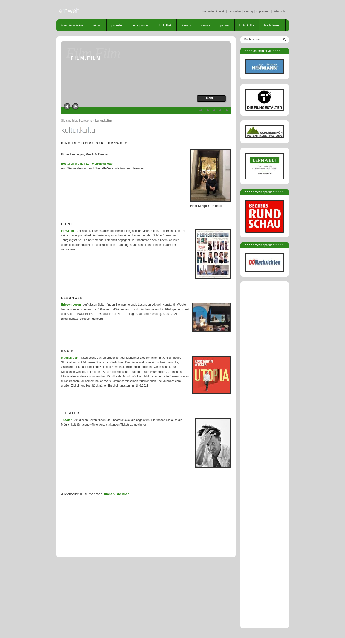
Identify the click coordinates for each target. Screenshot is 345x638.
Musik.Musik (69, 357)
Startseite (207, 11)
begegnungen (140, 25)
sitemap (248, 11)
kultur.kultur (246, 25)
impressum (263, 11)
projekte (116, 25)
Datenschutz (281, 11)
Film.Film (67, 231)
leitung (97, 25)
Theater (66, 420)
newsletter (234, 11)
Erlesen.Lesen (71, 304)
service (205, 25)
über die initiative (72, 25)
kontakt (220, 11)
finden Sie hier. (117, 494)
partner (225, 25)
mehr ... (211, 98)
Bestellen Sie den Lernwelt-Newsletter (87, 163)
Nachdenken (272, 25)
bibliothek (165, 25)
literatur (186, 25)
